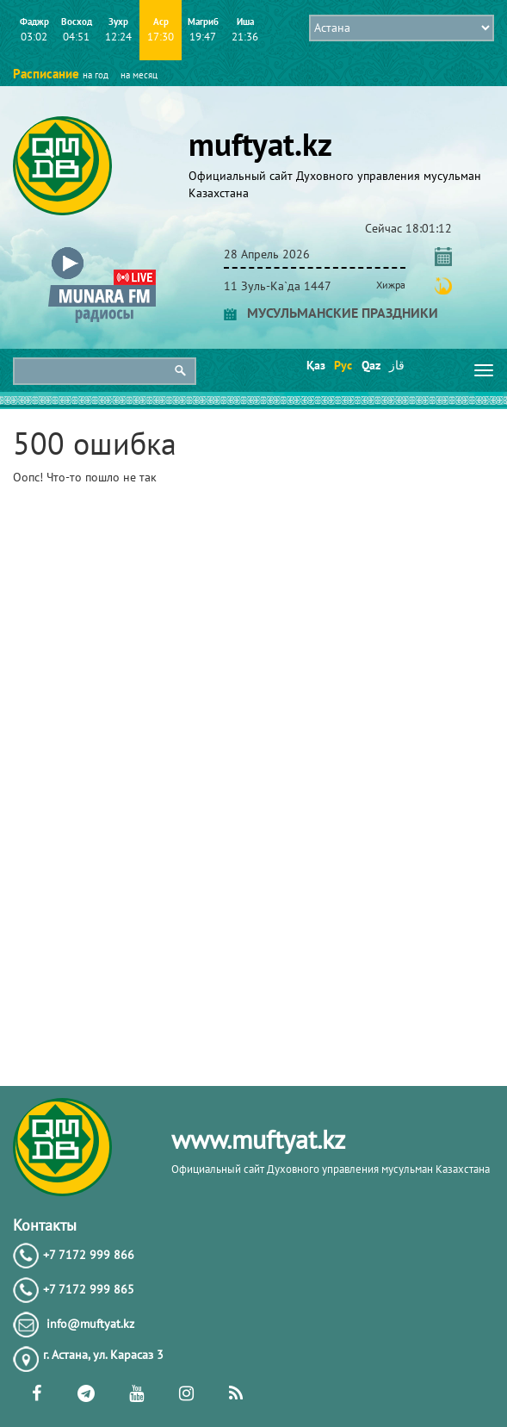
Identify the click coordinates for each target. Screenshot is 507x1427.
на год (95, 75)
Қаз (314, 365)
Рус (342, 365)
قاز (397, 365)
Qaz (370, 365)
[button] (102, 251)
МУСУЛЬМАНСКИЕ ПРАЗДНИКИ (331, 312)
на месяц (139, 75)
